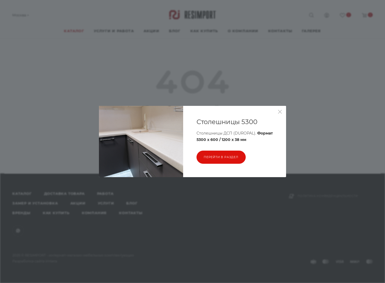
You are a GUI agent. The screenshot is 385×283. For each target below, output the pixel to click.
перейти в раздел (221, 157)
